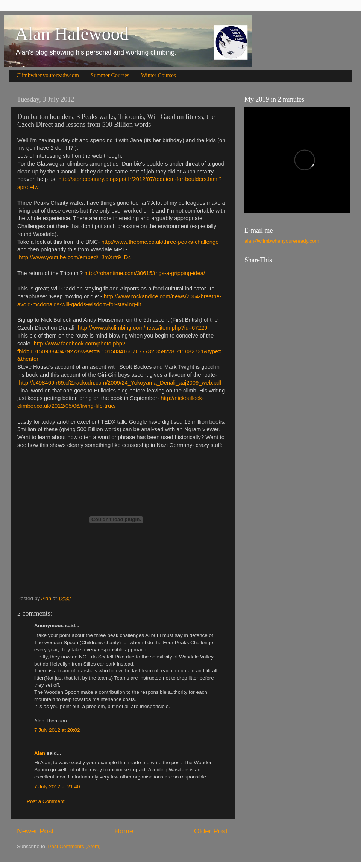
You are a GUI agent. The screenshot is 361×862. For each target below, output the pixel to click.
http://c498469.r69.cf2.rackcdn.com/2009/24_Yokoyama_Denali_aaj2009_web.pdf (120, 383)
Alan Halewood (72, 34)
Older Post (211, 831)
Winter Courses (158, 75)
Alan (39, 753)
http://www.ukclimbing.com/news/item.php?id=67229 (142, 328)
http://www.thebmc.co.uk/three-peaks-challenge (160, 242)
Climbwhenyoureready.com (48, 75)
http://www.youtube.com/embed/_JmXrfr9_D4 (75, 257)
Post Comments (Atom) (74, 846)
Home (123, 831)
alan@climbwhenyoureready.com (281, 241)
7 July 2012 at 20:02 (57, 730)
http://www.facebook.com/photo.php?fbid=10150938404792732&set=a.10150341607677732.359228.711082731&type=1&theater (120, 351)
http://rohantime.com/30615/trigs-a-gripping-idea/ (144, 273)
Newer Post (35, 831)
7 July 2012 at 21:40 (57, 786)
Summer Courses (110, 75)
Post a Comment (46, 801)
